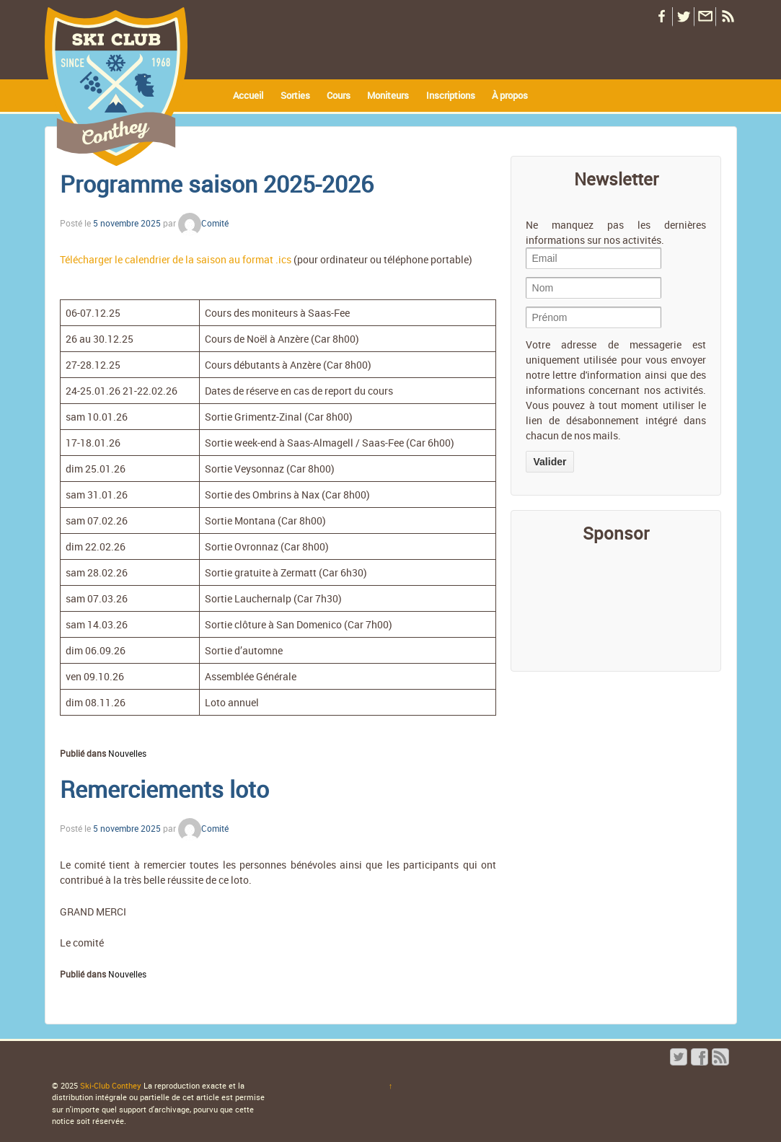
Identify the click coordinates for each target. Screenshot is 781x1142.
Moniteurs (388, 95)
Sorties (295, 95)
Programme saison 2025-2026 (217, 184)
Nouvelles (127, 753)
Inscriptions (450, 95)
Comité (203, 223)
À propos (510, 95)
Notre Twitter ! (683, 17)
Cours (338, 95)
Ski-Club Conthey (111, 1085)
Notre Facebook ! (661, 17)
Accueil (248, 95)
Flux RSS (726, 17)
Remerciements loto (164, 789)
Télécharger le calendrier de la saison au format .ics (175, 259)
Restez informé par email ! (704, 17)
